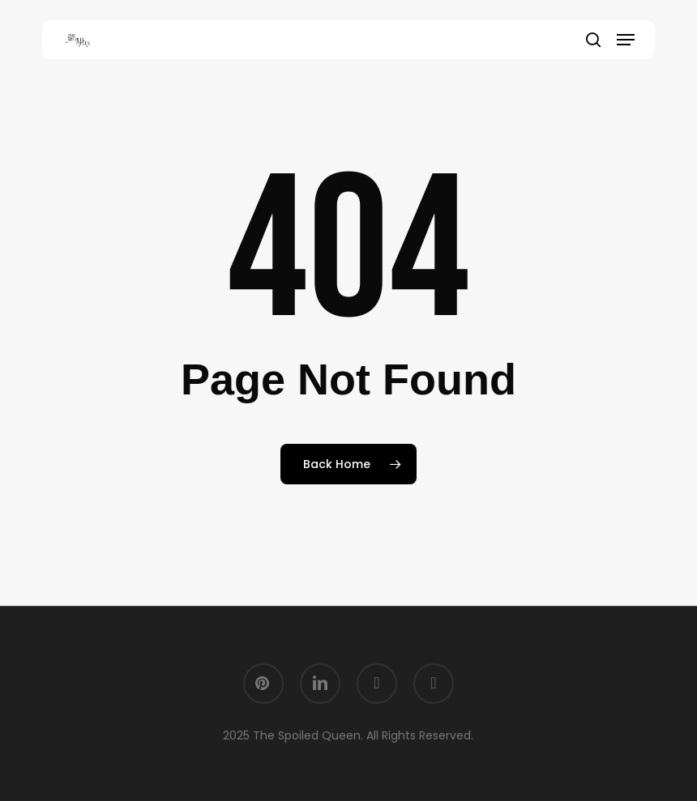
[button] (626, 40)
